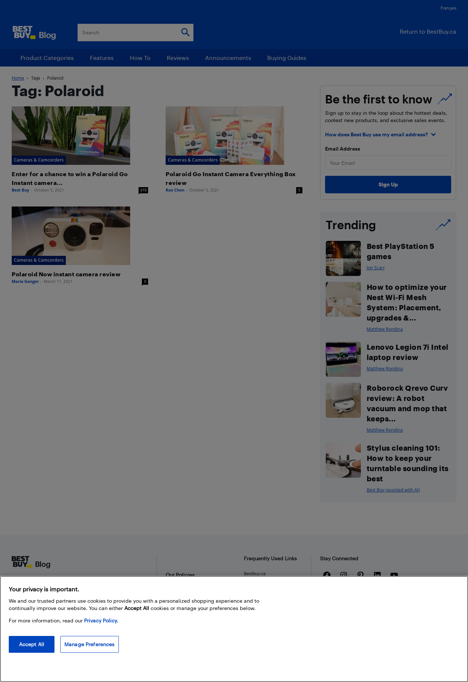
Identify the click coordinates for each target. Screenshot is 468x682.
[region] (234, 629)
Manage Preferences (89, 644)
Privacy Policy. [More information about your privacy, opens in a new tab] (101, 620)
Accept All (31, 644)
